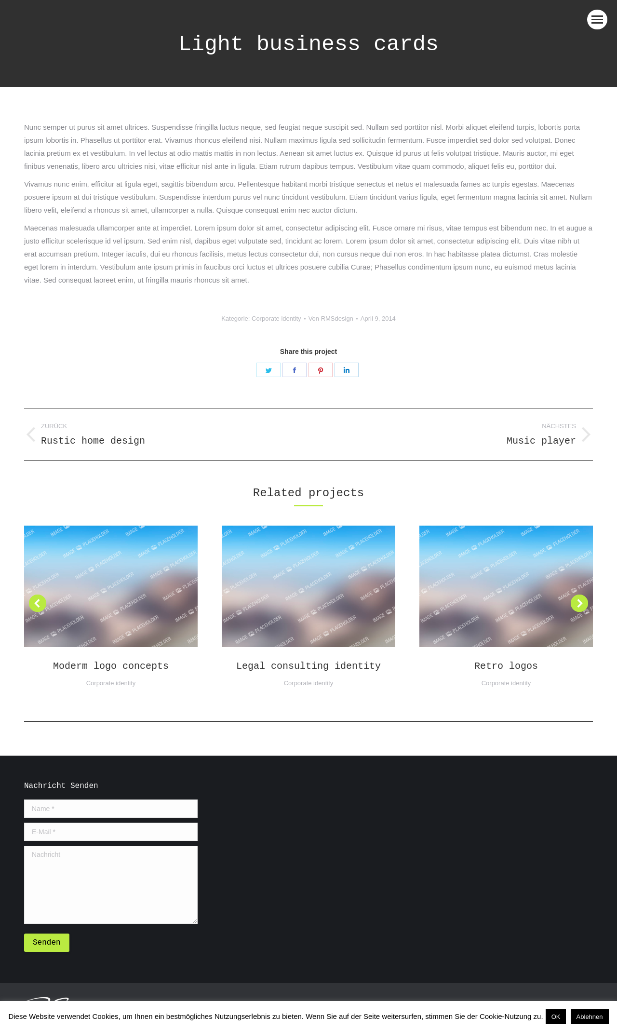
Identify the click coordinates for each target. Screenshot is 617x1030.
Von (330, 318)
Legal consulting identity (308, 666)
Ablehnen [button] (590, 1016)
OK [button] (556, 1016)
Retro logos (506, 666)
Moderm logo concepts (111, 666)
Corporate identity (276, 318)
